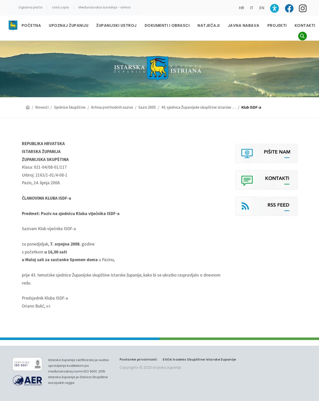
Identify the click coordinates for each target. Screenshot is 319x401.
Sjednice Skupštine (70, 107)
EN (261, 7)
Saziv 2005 (147, 107)
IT (251, 7)
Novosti (42, 107)
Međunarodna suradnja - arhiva (104, 7)
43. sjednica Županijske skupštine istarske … (198, 107)
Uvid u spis (60, 7)
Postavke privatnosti (138, 359)
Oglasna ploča (30, 7)
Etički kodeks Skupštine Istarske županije (199, 359)
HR (241, 7)
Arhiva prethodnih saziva (112, 107)
